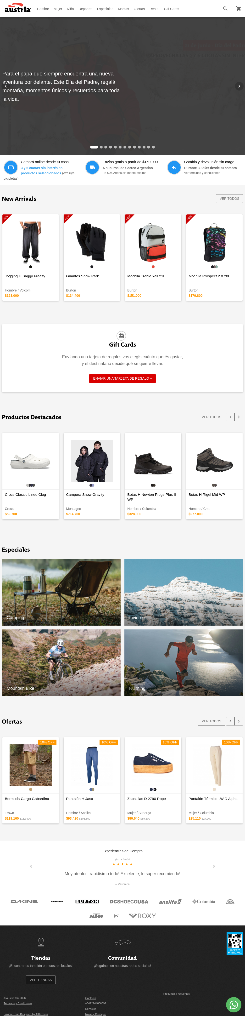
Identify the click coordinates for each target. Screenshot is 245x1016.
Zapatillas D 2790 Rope (146, 799)
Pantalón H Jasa (79, 799)
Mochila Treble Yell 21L (146, 276)
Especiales (105, 9)
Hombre (43, 9)
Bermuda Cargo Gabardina (27, 799)
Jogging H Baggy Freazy (25, 276)
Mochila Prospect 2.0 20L (209, 276)
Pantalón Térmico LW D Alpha (213, 799)
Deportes (85, 9)
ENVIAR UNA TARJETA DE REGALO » (122, 378)
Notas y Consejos (95, 1014)
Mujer (58, 9)
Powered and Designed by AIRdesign (26, 1014)
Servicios (90, 1008)
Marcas (123, 9)
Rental (154, 9)
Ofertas (139, 9)
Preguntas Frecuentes (176, 993)
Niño (70, 9)
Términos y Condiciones (18, 1003)
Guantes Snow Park (82, 276)
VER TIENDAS (41, 980)
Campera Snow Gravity (85, 494)
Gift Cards (171, 9)
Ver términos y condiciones (202, 173)
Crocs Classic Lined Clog (25, 494)
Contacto (90, 998)
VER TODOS (229, 198)
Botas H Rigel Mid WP (207, 494)
